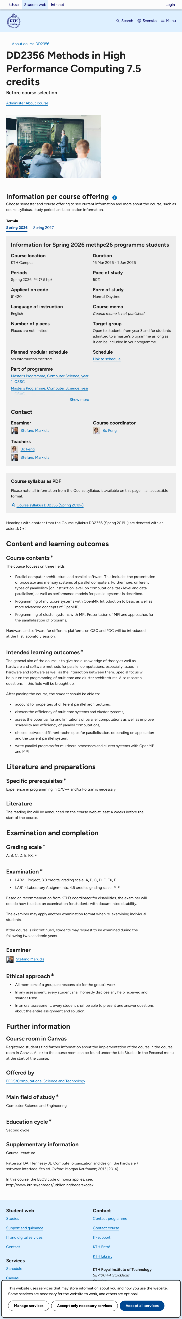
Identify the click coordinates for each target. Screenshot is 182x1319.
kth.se (14, 4)
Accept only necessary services (84, 1305)
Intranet (57, 4)
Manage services (28, 1305)
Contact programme (110, 1218)
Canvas (12, 1278)
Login (170, 4)
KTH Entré (101, 1247)
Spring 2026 (16, 227)
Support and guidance (24, 1228)
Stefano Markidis (35, 430)
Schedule (14, 1268)
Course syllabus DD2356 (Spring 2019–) (50, 505)
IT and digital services (24, 1237)
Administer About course (27, 103)
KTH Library (102, 1256)
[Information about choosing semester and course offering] (114, 197)
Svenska (150, 20)
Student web (35, 4)
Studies (12, 1218)
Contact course (106, 1228)
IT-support (101, 1237)
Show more (79, 399)
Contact (13, 1247)
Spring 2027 (43, 227)
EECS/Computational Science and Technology (45, 1081)
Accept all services (142, 1305)
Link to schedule (107, 359)
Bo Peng (110, 430)
